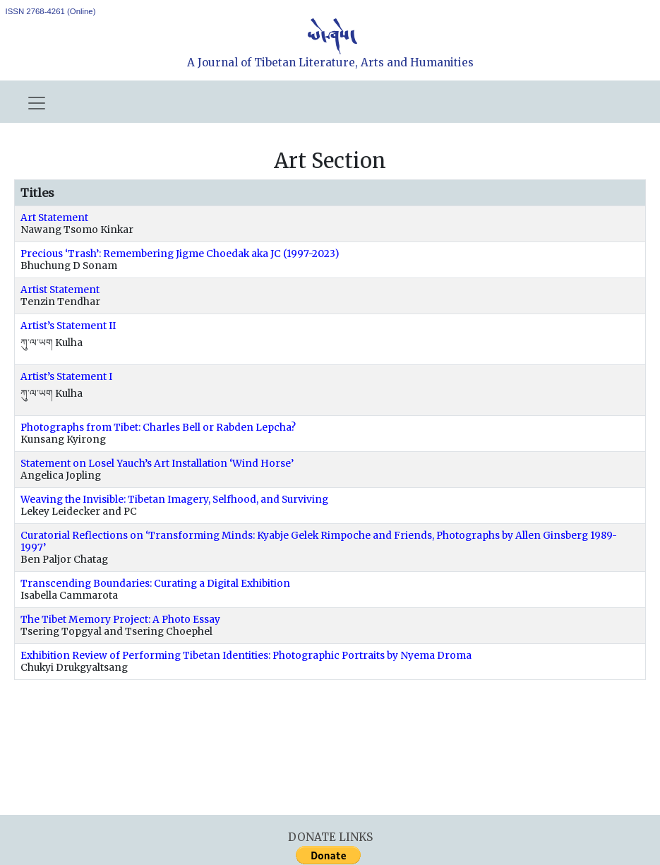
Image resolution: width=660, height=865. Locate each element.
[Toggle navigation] (36, 103)
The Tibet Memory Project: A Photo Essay (120, 620)
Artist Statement (60, 290)
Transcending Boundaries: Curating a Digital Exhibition (155, 584)
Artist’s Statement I (66, 377)
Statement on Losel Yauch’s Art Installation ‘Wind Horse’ (157, 464)
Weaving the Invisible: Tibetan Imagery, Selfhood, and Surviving (174, 500)
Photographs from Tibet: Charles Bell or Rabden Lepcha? (158, 428)
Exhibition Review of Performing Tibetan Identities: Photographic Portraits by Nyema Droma (246, 656)
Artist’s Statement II (68, 326)
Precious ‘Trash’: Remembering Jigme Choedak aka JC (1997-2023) (180, 254)
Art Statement (54, 218)
